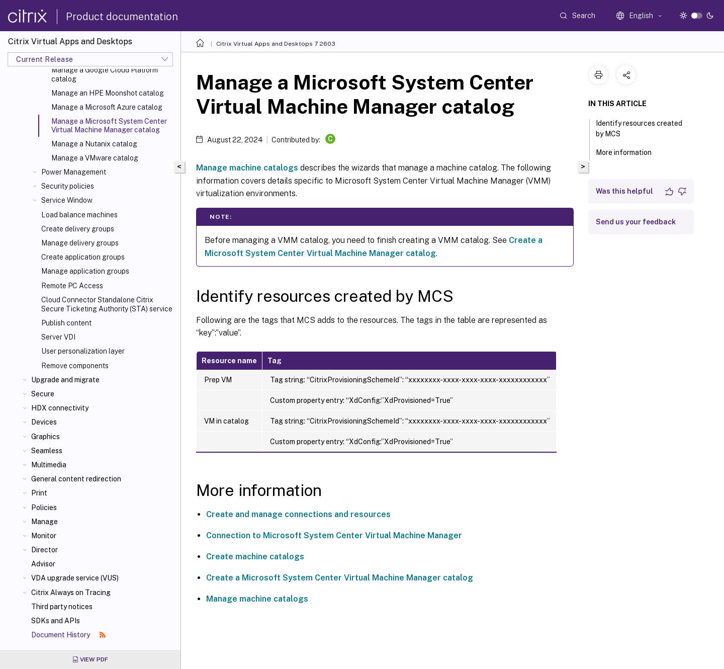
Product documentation (122, 17)
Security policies (67, 186)
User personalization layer (83, 351)
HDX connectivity (59, 408)
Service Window (67, 200)
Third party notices (62, 607)
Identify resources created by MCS (639, 128)
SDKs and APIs (55, 621)
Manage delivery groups (80, 243)
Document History (68, 635)
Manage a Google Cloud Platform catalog (104, 74)
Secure (42, 394)
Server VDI (58, 337)
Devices (44, 422)
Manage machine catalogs (247, 168)
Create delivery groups (77, 229)
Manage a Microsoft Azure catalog (106, 107)
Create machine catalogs (255, 556)
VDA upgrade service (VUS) (75, 578)
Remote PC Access (72, 286)
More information (629, 151)
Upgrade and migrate (65, 380)
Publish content (66, 323)
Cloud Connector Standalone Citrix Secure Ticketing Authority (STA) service (106, 304)
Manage (44, 522)
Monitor (43, 536)
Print (39, 493)
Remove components (75, 366)
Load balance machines (79, 215)
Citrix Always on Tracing (71, 593)
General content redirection (76, 479)
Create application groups (83, 257)
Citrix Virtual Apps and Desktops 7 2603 (275, 43)
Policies (44, 508)
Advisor (43, 564)
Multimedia (48, 465)
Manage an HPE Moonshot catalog (107, 93)
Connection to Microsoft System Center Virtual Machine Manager (334, 535)
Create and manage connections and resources (298, 514)
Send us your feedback (636, 222)
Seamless (46, 451)
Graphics (45, 437)
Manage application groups (85, 271)
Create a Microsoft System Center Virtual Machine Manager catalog (339, 577)
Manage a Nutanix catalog (94, 144)
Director (44, 550)
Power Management (73, 172)
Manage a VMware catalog (94, 158)
